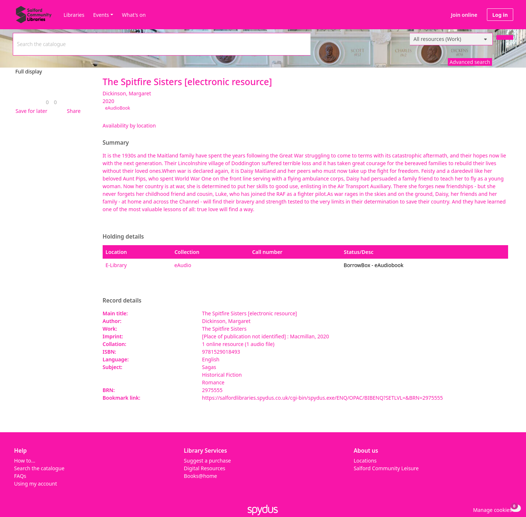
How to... (24, 460)
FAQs (20, 475)
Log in (500, 14)
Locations (365, 460)
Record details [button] (122, 300)
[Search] (504, 37)
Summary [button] (116, 143)
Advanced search (470, 61)
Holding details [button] (123, 236)
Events (101, 14)
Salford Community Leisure (386, 468)
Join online (464, 14)
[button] (30, 111)
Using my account (35, 483)
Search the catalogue (39, 468)
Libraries (74, 14)
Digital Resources (204, 468)
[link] (47, 102)
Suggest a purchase (207, 460)
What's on (134, 14)
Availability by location (129, 125)
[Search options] (451, 39)
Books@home (200, 475)
